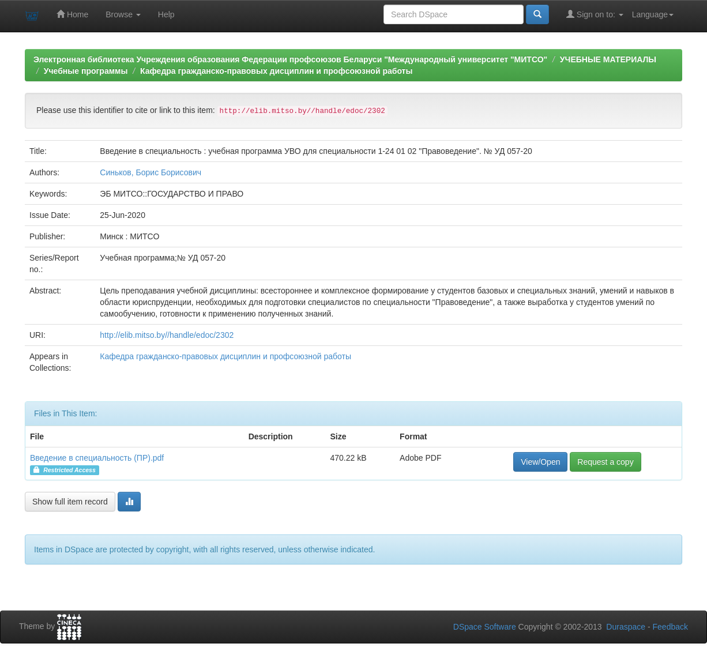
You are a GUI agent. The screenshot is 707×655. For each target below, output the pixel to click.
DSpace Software (484, 626)
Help (166, 14)
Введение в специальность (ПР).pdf (97, 457)
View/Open (540, 461)
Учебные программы (86, 71)
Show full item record (70, 501)
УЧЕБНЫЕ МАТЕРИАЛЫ (608, 59)
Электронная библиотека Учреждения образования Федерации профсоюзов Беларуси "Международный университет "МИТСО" (290, 59)
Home (72, 14)
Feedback (670, 626)
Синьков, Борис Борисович (150, 172)
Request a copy (605, 461)
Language (653, 14)
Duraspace (625, 626)
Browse (123, 14)
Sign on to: (594, 14)
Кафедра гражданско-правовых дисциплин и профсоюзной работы (276, 71)
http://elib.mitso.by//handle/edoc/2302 (167, 335)
